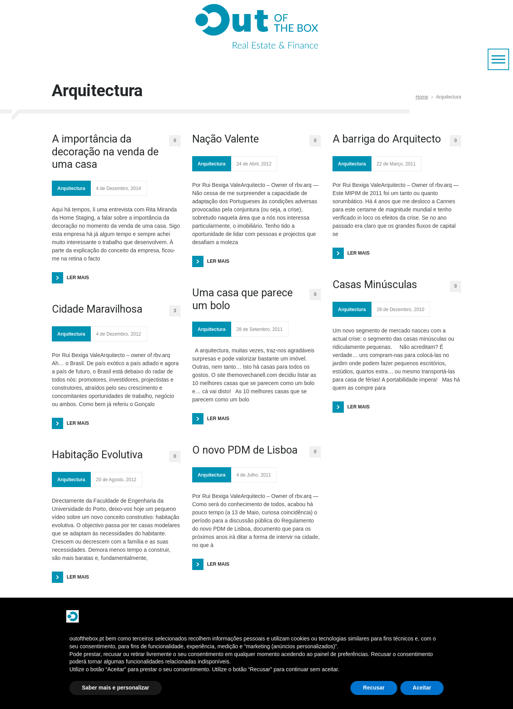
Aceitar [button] (422, 687)
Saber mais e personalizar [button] (115, 687)
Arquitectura (71, 188)
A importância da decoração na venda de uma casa (105, 152)
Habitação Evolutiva (97, 455)
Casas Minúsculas (375, 284)
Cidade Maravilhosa (97, 309)
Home (422, 97)
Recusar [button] (373, 687)
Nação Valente (225, 139)
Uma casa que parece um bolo (242, 299)
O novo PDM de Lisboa (244, 450)
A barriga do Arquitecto (387, 139)
